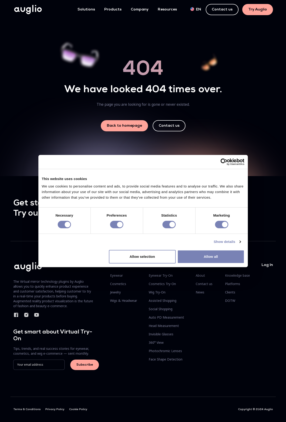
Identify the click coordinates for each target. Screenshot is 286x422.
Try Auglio (257, 9)
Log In (267, 265)
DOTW (230, 300)
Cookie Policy (78, 409)
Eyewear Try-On (161, 275)
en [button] (195, 9)
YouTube (36, 315)
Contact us (222, 9)
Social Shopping (160, 309)
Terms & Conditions (27, 409)
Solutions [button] (86, 9)
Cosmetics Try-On (162, 284)
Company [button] (139, 9)
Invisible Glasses (161, 334)
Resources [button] (167, 9)
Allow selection (142, 257)
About (200, 275)
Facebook (16, 315)
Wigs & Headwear (123, 300)
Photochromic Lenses (165, 351)
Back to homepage (124, 126)
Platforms (232, 284)
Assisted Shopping (162, 300)
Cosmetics (118, 284)
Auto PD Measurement (166, 317)
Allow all (211, 257)
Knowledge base (237, 275)
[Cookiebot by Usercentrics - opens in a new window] (224, 161)
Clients (230, 292)
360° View (156, 342)
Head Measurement (164, 325)
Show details (224, 242)
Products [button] (112, 9)
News (200, 292)
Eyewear (116, 275)
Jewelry (115, 292)
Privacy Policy (54, 409)
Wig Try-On (157, 292)
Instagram (26, 315)
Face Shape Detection (165, 359)
